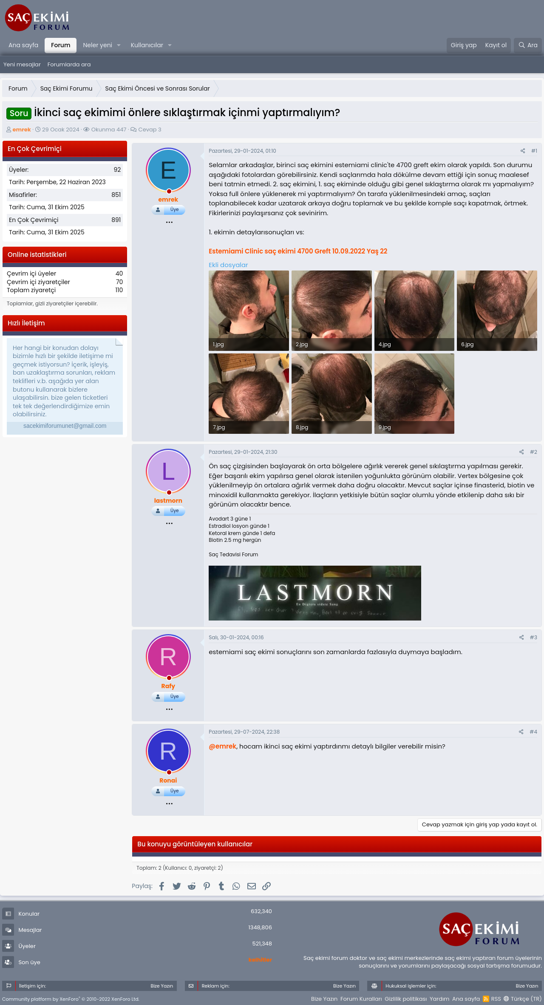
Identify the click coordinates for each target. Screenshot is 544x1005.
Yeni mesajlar (22, 64)
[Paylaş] (523, 151)
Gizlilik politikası (406, 999)
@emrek (222, 746)
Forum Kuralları (361, 999)
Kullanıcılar (147, 45)
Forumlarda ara (69, 64)
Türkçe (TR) (523, 999)
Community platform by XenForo (70, 999)
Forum (60, 45)
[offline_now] (169, 192)
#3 (533, 637)
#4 (533, 731)
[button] (119, 45)
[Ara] (528, 45)
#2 (533, 452)
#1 (534, 150)
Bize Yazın (324, 999)
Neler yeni (97, 45)
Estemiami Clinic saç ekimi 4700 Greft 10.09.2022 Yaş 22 (298, 251)
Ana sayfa (23, 45)
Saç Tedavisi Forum (233, 554)
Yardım (440, 999)
